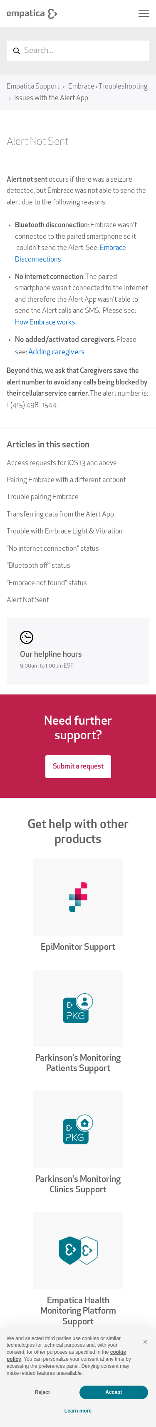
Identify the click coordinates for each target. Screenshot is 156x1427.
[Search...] (78, 51)
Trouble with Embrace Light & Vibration (65, 531)
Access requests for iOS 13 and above (62, 463)
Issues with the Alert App (51, 98)
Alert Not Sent (28, 600)
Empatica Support (33, 86)
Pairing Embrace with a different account (66, 480)
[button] (145, 1341)
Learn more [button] (78, 1411)
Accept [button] (113, 1392)
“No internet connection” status (53, 549)
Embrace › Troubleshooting (108, 86)
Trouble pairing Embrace (43, 497)
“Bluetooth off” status (38, 565)
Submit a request (78, 766)
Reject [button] (42, 1392)
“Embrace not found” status (47, 583)
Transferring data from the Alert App (60, 514)
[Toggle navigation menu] (144, 14)
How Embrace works (45, 322)
